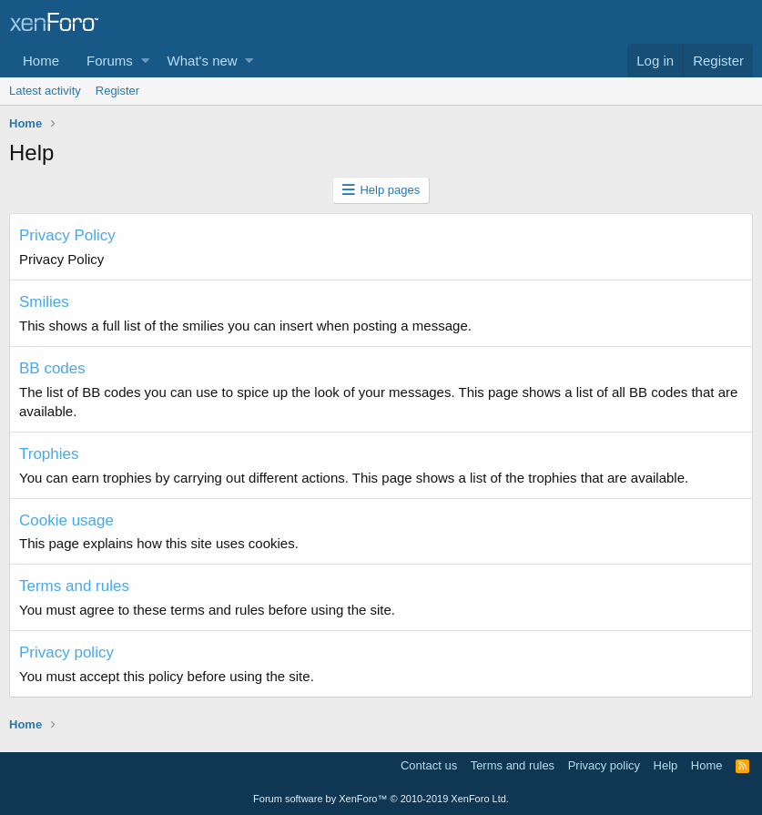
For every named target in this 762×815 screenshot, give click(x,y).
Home (41, 60)
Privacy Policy (67, 235)
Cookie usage (66, 520)
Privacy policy (66, 652)
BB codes (52, 368)
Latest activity (45, 90)
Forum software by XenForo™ (381, 798)
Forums (109, 60)
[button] (145, 60)
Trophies (49, 454)
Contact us (429, 765)
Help (666, 765)
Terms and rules (74, 586)
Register (117, 90)
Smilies (44, 302)
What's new (203, 60)
